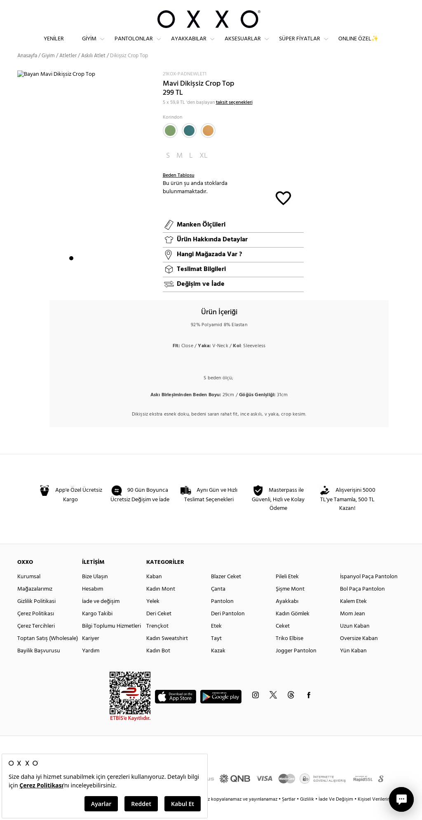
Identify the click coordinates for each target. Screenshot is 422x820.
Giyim (89, 45)
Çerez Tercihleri (36, 640)
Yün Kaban (353, 665)
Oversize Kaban (359, 653)
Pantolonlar (134, 45)
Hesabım (92, 603)
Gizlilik (307, 814)
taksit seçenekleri (234, 116)
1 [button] (71, 272)
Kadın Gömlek (292, 628)
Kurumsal (28, 591)
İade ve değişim (101, 616)
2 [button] (79, 272)
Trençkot (157, 640)
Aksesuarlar (243, 45)
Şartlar (289, 814)
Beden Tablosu (179, 189)
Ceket (283, 640)
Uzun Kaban (355, 640)
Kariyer (90, 653)
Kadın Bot (158, 665)
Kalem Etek (353, 616)
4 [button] (93, 272)
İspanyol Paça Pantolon (369, 591)
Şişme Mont (290, 603)
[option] (87, 184)
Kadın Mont (160, 603)
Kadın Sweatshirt (167, 653)
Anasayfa (27, 69)
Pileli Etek (287, 591)
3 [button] (86, 272)
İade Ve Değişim (336, 814)
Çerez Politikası (35, 628)
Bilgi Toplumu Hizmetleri (111, 640)
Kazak (218, 665)
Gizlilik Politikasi (36, 616)
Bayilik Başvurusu (38, 665)
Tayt (216, 653)
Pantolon (222, 616)
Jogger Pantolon (296, 665)
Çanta (218, 603)
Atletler (68, 69)
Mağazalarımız (34, 603)
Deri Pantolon (228, 628)
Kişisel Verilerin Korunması (385, 814)
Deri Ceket (158, 628)
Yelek (152, 616)
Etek (216, 640)
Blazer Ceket (226, 591)
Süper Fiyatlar (299, 45)
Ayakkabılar (188, 45)
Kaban (154, 591)
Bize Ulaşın (95, 591)
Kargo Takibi (97, 628)
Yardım (90, 665)
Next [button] (21, 184)
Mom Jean (352, 628)
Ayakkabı (287, 616)
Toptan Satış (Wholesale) (47, 653)
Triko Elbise (289, 653)
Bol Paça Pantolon (362, 603)
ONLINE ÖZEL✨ (358, 45)
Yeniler (54, 45)
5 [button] (101, 272)
